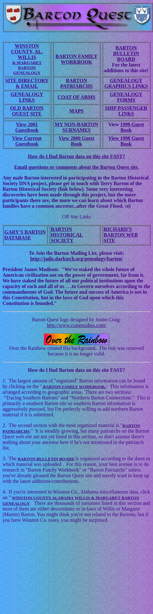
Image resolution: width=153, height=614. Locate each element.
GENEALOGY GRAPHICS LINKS (126, 83)
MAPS (76, 111)
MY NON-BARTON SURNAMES (76, 127)
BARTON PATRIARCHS (76, 83)
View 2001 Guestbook (27, 127)
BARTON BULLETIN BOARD (126, 53)
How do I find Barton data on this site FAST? (76, 156)
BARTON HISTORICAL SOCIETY (67, 235)
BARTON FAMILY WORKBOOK (76, 59)
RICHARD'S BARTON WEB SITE (121, 235)
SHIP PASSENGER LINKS (126, 110)
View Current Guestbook (27, 141)
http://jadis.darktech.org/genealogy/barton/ (76, 258)
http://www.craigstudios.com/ (76, 325)
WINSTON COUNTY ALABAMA (43, 497)
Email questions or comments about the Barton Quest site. (76, 167)
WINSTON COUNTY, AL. (27, 48)
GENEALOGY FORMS (126, 97)
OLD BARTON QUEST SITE (26, 110)
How (33, 370)
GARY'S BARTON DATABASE (25, 234)
